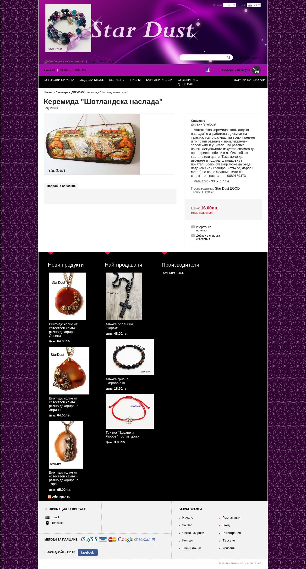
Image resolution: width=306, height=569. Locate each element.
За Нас (65, 70)
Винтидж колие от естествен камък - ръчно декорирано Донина (63, 330)
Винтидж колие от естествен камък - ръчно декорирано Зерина (63, 404)
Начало (49, 70)
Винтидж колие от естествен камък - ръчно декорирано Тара (63, 478)
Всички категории (249, 80)
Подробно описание (61, 186)
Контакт (81, 70)
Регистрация (107, 61)
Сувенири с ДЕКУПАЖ (70, 92)
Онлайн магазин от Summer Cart (239, 563)
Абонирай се (61, 496)
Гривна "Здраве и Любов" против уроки (122, 434)
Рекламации (231, 517)
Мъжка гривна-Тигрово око (118, 381)
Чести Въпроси (193, 533)
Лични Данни (191, 548)
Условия (229, 548)
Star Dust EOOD (173, 273)
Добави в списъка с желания (208, 237)
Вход (92, 61)
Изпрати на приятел (203, 228)
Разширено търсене (248, 57)
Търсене (229, 540)
